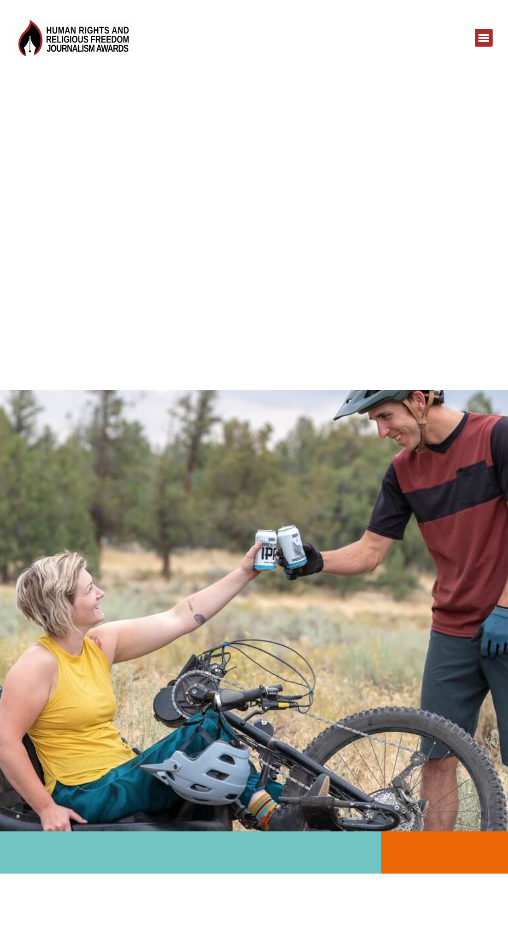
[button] (484, 38)
